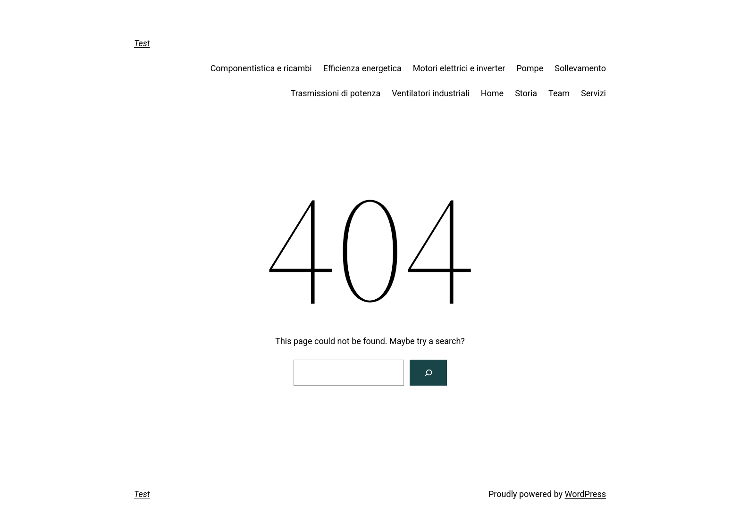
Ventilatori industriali (431, 93)
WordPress (585, 494)
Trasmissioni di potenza (336, 93)
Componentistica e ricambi (261, 68)
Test (142, 43)
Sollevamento (580, 68)
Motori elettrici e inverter (459, 68)
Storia (526, 93)
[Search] (428, 373)
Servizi (593, 93)
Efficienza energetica (362, 68)
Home (492, 93)
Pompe (529, 68)
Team (559, 93)
